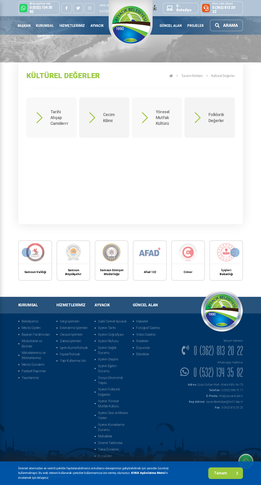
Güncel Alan (171, 26)
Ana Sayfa (107, 5)
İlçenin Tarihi (107, 328)
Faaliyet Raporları (34, 371)
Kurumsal (45, 26)
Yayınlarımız (30, 378)
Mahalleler (105, 436)
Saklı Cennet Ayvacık (112, 321)
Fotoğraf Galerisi (148, 328)
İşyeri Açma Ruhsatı (74, 348)
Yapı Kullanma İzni (73, 360)
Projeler (195, 26)
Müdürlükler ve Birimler (32, 343)
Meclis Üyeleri (31, 328)
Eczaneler (105, 456)
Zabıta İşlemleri (70, 341)
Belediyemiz (30, 321)
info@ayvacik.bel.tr (224, 396)
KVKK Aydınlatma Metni (148, 473)
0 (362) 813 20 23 (229, 407)
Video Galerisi (145, 334)
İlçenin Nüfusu (108, 341)
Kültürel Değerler (223, 76)
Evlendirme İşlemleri (74, 328)
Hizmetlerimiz (72, 26)
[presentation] (26, 252)
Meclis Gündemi (33, 364)
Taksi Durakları (108, 449)
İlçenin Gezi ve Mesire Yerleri (113, 415)
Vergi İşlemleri (69, 321)
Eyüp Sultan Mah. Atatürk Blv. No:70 (215, 384)
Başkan (24, 26)
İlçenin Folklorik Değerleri (109, 391)
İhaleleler (142, 341)
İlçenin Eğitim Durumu (107, 368)
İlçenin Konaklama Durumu (111, 427)
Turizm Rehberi (192, 76)
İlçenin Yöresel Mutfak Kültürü (108, 403)
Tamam (226, 473)
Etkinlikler (142, 354)
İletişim (105, 11)
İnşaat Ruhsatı (70, 354)
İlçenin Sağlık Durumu (107, 350)
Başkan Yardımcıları (36, 334)
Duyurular (143, 348)
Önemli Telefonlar (110, 443)
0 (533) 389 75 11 (226, 390)
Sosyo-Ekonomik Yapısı (110, 380)
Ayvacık (97, 26)
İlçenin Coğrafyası (110, 334)
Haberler (142, 321)
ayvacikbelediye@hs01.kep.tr (216, 401)
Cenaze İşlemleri (71, 334)
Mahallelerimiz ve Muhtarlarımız (34, 355)
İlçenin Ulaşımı (108, 359)
